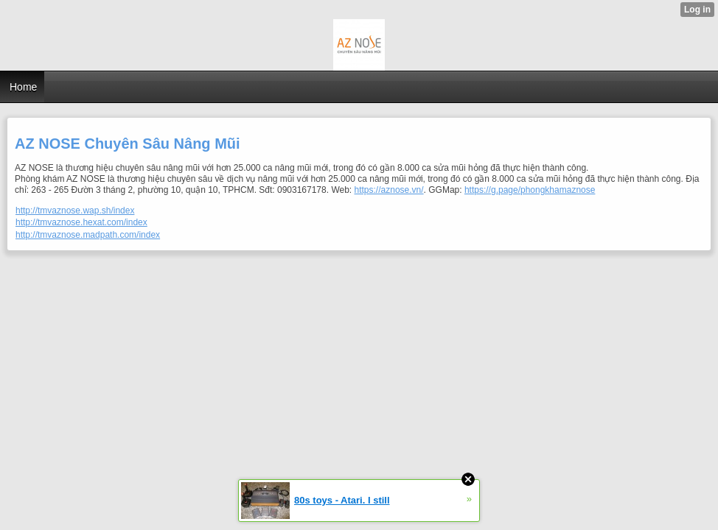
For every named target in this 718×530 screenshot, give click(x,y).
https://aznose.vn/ (389, 190)
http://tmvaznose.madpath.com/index (87, 235)
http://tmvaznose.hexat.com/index (81, 222)
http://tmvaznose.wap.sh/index (74, 210)
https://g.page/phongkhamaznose (529, 190)
